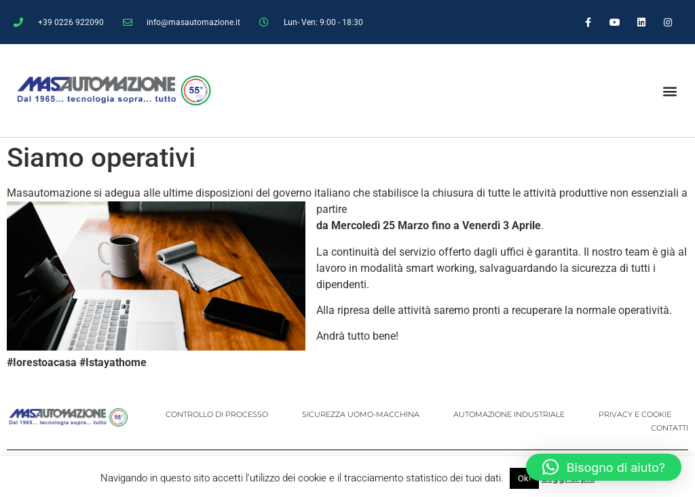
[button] (669, 90)
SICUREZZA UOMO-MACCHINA (360, 414)
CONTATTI (669, 428)
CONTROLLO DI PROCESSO (217, 414)
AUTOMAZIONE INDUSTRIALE (509, 414)
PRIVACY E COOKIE (635, 414)
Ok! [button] (524, 478)
